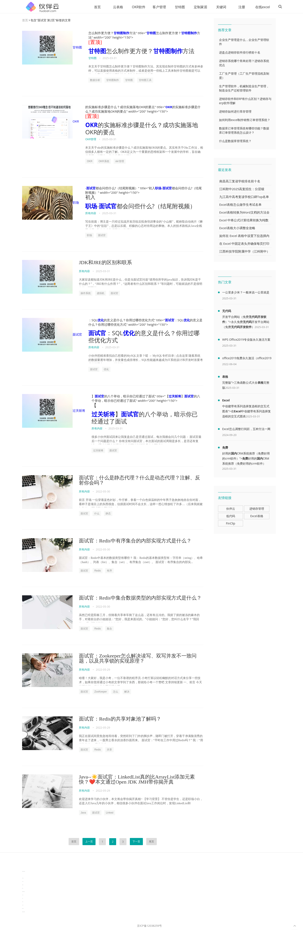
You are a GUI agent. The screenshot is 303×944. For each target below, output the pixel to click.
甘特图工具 (145, 80)
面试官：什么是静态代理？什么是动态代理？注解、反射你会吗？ (139, 480)
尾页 (151, 841)
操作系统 (86, 293)
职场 (50, 203)
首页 (94, 7)
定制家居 (197, 7)
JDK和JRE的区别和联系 (105, 262)
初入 (90, 197)
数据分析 (95, 80)
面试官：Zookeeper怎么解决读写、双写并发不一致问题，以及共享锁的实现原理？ (138, 659)
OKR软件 (135, 7)
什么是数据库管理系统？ (235, 141)
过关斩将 (53, 411)
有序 (109, 570)
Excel (226, 400)
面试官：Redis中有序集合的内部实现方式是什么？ (135, 540)
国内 (234, 454)
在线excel (259, 7)
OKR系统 (104, 161)
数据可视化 (22, 888)
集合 (109, 628)
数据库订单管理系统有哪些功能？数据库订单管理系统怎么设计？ (244, 130)
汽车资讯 (22, 898)
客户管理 (156, 7)
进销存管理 (256, 509)
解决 (126, 691)
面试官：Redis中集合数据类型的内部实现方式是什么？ (140, 598)
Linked (109, 812)
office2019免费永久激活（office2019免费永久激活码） (246, 359)
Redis (97, 570)
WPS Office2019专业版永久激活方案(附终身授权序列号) (246, 340)
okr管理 (119, 161)
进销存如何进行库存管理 (235, 112)
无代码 (226, 311)
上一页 (89, 841)
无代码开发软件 (241, 327)
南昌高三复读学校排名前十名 (239, 181)
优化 (100, 320)
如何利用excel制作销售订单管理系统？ (244, 120)
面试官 (91, 188)
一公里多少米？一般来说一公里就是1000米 (245, 293)
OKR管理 (90, 139)
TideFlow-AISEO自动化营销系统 (23, 871)
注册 (238, 7)
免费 (225, 448)
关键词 (218, 7)
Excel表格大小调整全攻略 (237, 228)
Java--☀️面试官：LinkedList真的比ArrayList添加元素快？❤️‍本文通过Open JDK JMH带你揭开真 (137, 780)
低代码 (230, 516)
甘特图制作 (121, 33)
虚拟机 (100, 293)
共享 (109, 749)
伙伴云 (230, 509)
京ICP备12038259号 (149, 926)
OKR (50, 122)
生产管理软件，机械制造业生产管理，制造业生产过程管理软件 (244, 88)
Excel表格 (256, 516)
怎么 (115, 691)
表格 (225, 377)
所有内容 (90, 213)
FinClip (230, 524)
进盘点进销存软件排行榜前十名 (239, 53)
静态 (108, 513)
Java (83, 812)
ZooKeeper (100, 691)
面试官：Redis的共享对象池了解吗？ (120, 719)
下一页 (136, 841)
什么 (96, 513)
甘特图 (176, 7)
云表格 (115, 7)
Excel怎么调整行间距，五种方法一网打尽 (246, 430)
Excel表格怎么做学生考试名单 (240, 205)
